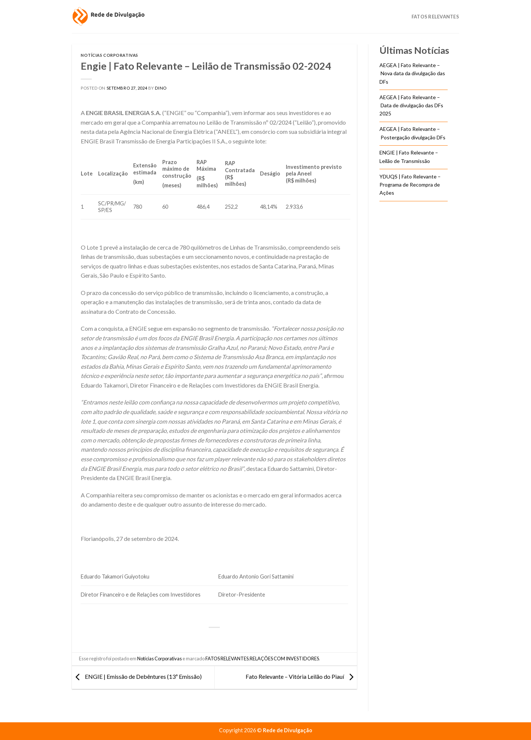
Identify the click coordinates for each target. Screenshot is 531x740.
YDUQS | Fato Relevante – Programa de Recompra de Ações (410, 184)
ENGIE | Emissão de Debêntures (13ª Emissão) (137, 676)
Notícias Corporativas (109, 55)
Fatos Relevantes (435, 17)
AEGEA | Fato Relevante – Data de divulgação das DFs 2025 (411, 105)
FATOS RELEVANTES (227, 658)
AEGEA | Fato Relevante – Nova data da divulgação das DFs (412, 73)
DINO (160, 88)
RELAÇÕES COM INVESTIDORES (284, 658)
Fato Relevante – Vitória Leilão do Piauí (301, 676)
